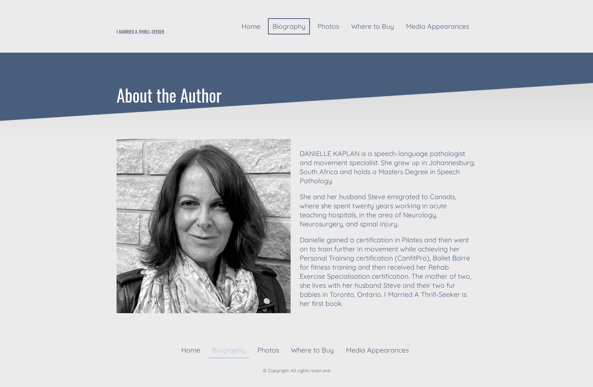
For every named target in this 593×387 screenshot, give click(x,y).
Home (250, 26)
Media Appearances (437, 26)
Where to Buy (372, 26)
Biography (288, 26)
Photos (328, 26)
